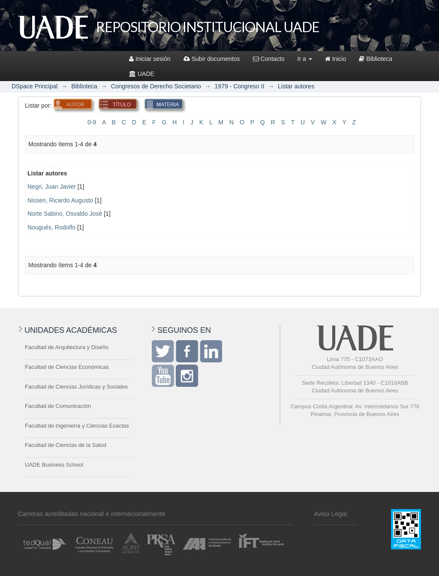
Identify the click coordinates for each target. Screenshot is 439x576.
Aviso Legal (330, 513)
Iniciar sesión (150, 58)
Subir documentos (211, 58)
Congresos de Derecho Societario (156, 86)
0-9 (91, 122)
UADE (141, 73)
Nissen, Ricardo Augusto (60, 200)
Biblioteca (375, 58)
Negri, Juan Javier (51, 186)
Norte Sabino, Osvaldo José (64, 213)
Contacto (269, 58)
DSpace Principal (34, 86)
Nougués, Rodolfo (51, 227)
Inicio (335, 58)
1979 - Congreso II (240, 86)
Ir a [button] (305, 58)
